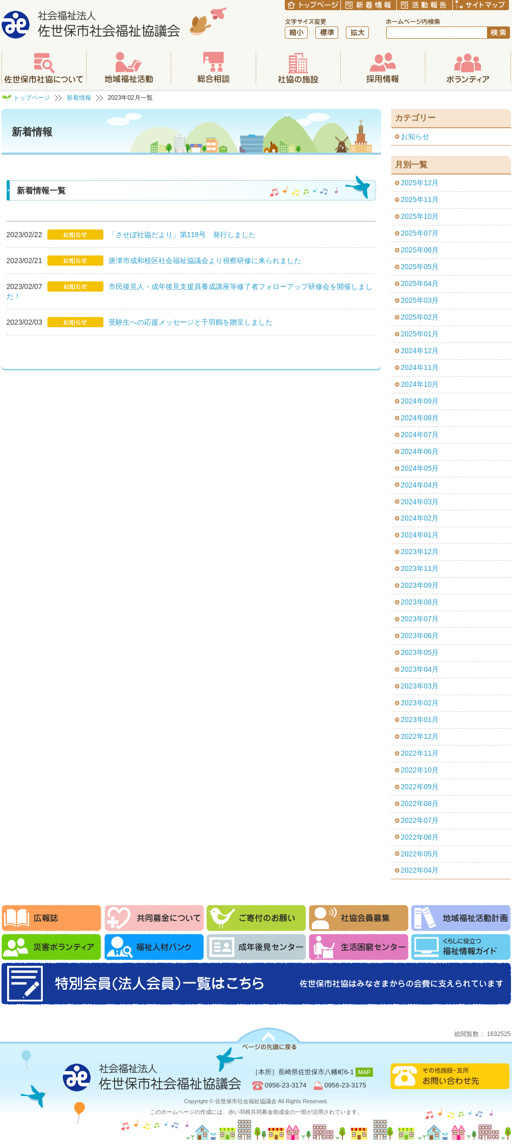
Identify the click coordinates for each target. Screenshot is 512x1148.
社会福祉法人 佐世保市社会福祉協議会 (114, 23)
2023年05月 (420, 652)
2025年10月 (420, 216)
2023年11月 (420, 568)
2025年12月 (420, 183)
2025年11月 (420, 199)
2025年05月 (420, 267)
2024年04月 (420, 485)
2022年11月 (420, 753)
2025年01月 (420, 334)
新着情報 (79, 97)
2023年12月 (420, 552)
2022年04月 (420, 870)
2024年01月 (420, 535)
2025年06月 (420, 250)
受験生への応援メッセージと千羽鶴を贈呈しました (191, 322)
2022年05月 (420, 854)
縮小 (296, 32)
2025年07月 (420, 233)
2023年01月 (420, 719)
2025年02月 (420, 317)
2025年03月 (420, 300)
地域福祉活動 (128, 67)
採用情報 (382, 67)
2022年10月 (420, 770)
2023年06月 (420, 636)
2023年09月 (420, 585)
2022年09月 (420, 787)
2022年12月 (420, 736)
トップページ (31, 97)
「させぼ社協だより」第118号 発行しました (182, 235)
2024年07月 (420, 434)
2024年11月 (420, 367)
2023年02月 (420, 703)
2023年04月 (420, 669)
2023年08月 (420, 602)
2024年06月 (420, 451)
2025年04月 (420, 283)
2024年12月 (420, 351)
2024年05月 (420, 468)
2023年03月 (420, 686)
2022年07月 (420, 820)
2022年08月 (420, 803)
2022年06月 (420, 837)
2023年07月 (420, 619)
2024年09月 (420, 401)
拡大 (357, 32)
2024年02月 (420, 518)
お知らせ (415, 136)
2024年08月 (420, 418)
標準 (326, 32)
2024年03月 (420, 502)
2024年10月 (420, 384)
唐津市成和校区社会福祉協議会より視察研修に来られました (205, 260)
